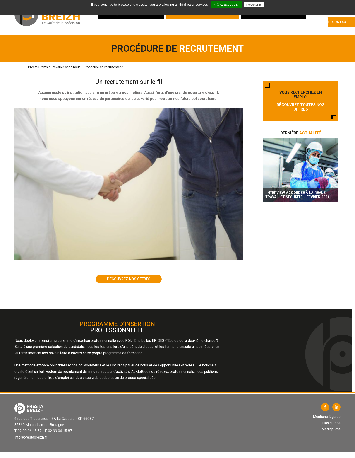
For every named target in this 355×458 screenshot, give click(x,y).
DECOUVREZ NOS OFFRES (128, 279)
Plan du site (331, 423)
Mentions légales (327, 417)
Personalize (254, 4)
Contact (340, 22)
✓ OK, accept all (226, 4)
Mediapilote (331, 429)
